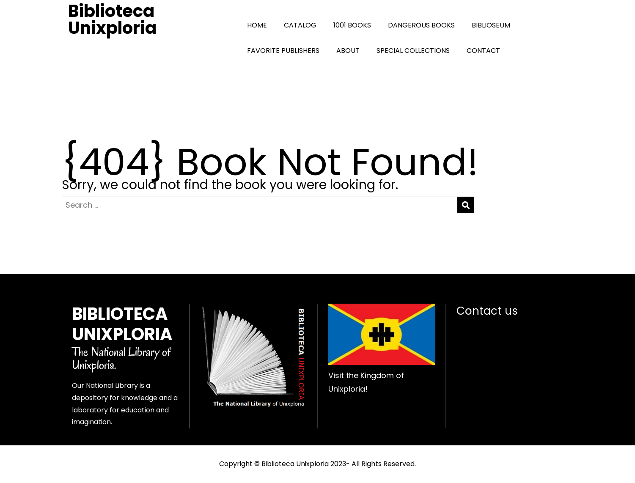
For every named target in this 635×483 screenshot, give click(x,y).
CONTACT (483, 50)
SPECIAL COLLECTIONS (413, 50)
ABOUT (348, 50)
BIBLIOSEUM (491, 25)
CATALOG (300, 25)
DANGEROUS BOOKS (421, 25)
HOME (257, 25)
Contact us (487, 310)
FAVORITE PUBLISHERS (283, 50)
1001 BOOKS (352, 25)
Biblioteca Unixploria (112, 19)
